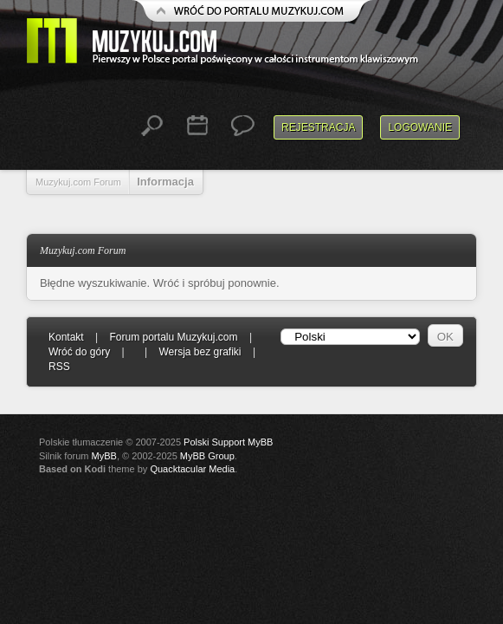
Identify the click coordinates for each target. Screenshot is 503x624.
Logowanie (420, 127)
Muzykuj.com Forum (78, 182)
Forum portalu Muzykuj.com (174, 337)
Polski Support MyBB (228, 442)
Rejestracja (318, 127)
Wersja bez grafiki (199, 352)
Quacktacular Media (192, 469)
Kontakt (66, 337)
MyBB (104, 456)
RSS (59, 367)
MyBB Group (207, 456)
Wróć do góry (79, 352)
